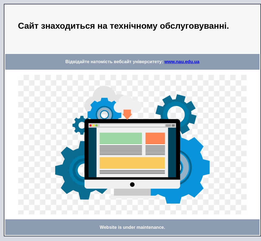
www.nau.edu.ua (182, 61)
